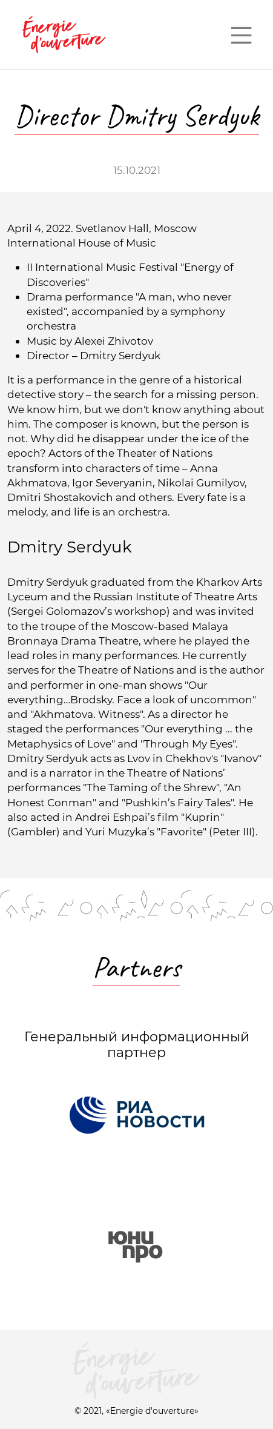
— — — (241, 34)
